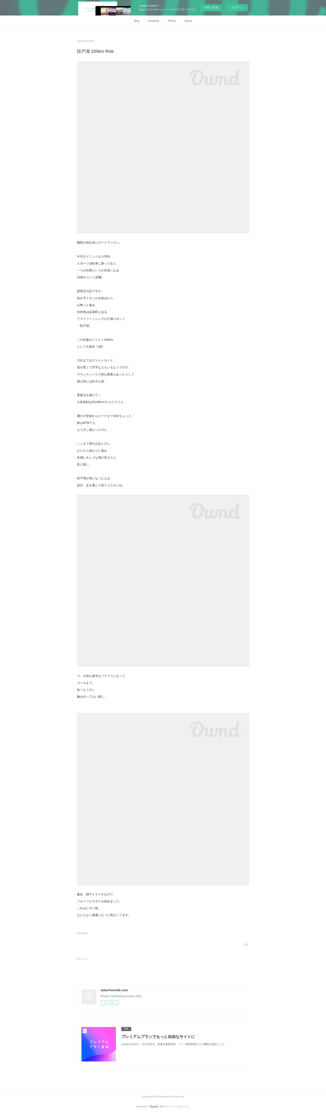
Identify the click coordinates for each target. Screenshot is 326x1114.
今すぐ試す (211, 7)
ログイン (237, 7)
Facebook (153, 20)
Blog (136, 20)
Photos (172, 20)
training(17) (82, 933)
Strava (188, 20)
